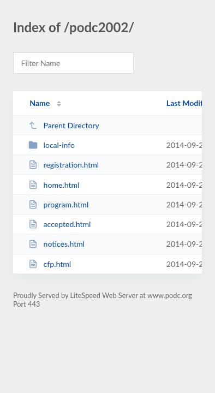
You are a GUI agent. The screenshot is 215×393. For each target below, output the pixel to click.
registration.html (63, 164)
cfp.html (49, 264)
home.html (53, 184)
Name (39, 103)
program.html (58, 204)
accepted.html (59, 224)
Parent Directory (63, 125)
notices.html (56, 243)
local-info (51, 145)
